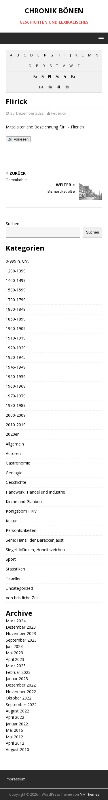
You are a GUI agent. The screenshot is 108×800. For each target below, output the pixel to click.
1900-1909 (16, 328)
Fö (57, 76)
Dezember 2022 (21, 685)
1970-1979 (16, 396)
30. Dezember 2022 (26, 113)
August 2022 (17, 711)
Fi (42, 76)
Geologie (14, 472)
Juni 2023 (14, 646)
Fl (49, 76)
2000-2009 (16, 415)
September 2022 (21, 704)
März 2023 (16, 665)
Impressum (15, 779)
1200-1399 (16, 271)
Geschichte (16, 482)
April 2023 (15, 659)
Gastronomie (18, 463)
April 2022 (15, 717)
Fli (58, 87)
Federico (58, 113)
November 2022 (21, 691)
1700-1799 (16, 299)
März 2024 (16, 620)
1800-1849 (16, 309)
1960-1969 (16, 386)
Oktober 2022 (18, 698)
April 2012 (15, 743)
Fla (41, 87)
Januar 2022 (17, 724)
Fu (73, 76)
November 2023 (21, 633)
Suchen (12, 223)
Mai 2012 (14, 737)
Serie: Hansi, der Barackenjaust (35, 540)
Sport (11, 559)
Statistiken (15, 569)
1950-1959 (16, 376)
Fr (65, 76)
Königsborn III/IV (21, 511)
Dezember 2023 (21, 627)
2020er (12, 434)
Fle (50, 87)
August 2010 (17, 749)
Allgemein (15, 444)
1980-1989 (16, 405)
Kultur (11, 521)
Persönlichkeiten (21, 530)
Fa (35, 76)
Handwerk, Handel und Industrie (35, 492)
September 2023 (21, 640)
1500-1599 (16, 290)
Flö (67, 87)
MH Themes (89, 794)
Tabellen (14, 578)
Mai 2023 (14, 652)
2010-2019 (16, 424)
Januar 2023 (17, 678)
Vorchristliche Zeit (22, 597)
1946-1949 (16, 367)
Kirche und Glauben (24, 501)
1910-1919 (16, 338)
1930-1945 (16, 357)
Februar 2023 (18, 672)
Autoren (13, 453)
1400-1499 (16, 280)
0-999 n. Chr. (17, 261)
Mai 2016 (14, 730)
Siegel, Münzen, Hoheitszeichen (35, 549)
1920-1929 (16, 347)
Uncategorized (19, 588)
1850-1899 (16, 319)
